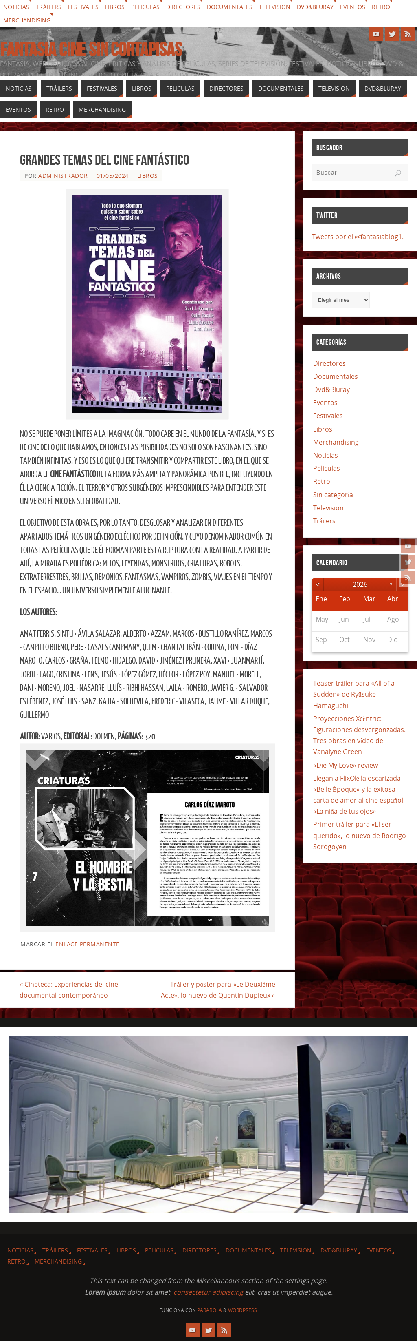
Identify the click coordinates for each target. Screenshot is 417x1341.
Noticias (16, 7)
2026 (360, 584)
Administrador (63, 175)
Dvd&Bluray (315, 7)
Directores (183, 7)
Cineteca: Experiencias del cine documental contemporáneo (69, 990)
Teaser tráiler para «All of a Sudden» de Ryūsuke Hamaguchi (354, 694)
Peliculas (145, 7)
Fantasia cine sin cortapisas (91, 49)
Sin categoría (333, 494)
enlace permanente (87, 944)
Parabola (209, 1310)
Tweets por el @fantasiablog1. (358, 236)
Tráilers (48, 7)
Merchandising (26, 20)
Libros (115, 7)
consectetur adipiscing (208, 1292)
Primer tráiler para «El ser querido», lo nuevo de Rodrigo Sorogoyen (359, 835)
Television (274, 7)
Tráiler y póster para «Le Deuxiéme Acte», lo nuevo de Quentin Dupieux (217, 990)
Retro (381, 7)
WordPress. (243, 1310)
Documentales (229, 7)
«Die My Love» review (345, 765)
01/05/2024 (113, 175)
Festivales (83, 7)
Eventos (352, 7)
